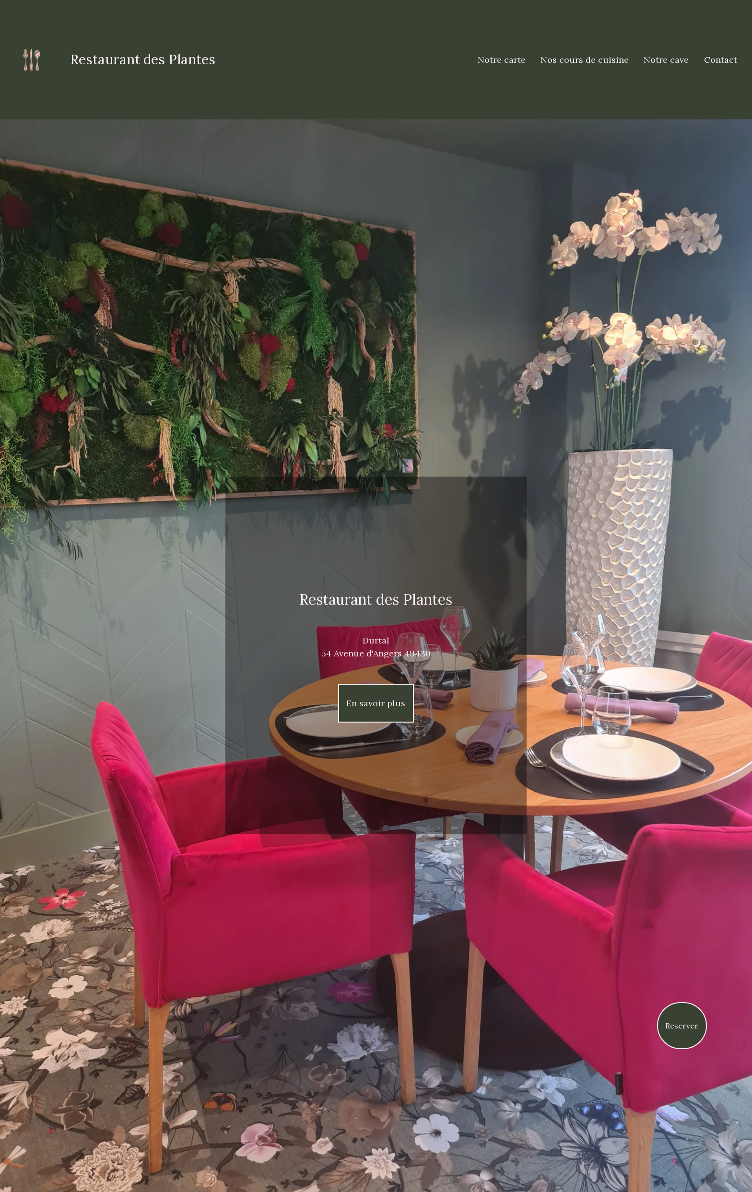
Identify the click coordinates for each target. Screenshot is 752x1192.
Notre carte (502, 59)
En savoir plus (375, 703)
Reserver (681, 1025)
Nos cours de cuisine (584, 59)
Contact (720, 59)
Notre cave (666, 59)
